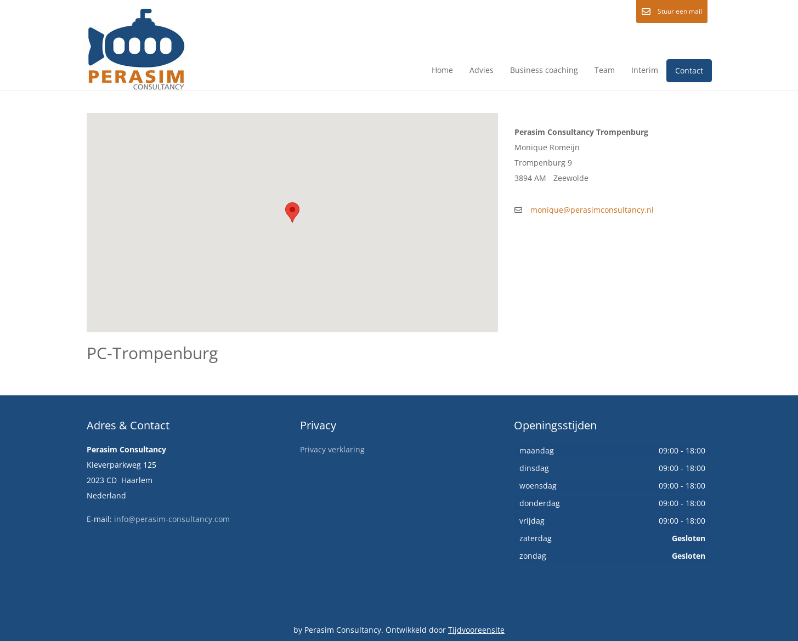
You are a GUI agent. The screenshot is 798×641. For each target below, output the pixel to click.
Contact (689, 70)
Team (605, 70)
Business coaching (544, 70)
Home (442, 70)
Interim (644, 70)
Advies (481, 70)
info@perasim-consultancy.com (172, 519)
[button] (292, 212)
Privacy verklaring (332, 449)
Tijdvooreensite (476, 630)
